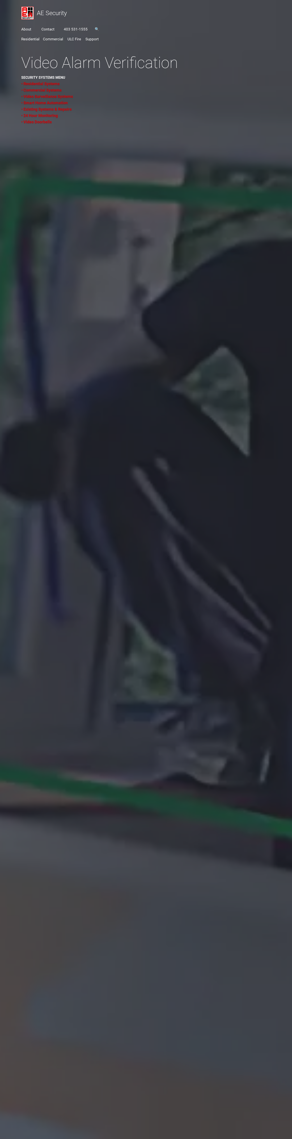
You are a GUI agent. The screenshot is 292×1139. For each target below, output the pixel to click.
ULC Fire (74, 39)
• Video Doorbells (36, 122)
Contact (48, 29)
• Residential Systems (40, 83)
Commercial (53, 39)
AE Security (52, 13)
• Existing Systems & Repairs (46, 109)
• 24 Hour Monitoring (39, 115)
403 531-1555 (76, 29)
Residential (30, 39)
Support (92, 39)
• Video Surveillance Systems (47, 96)
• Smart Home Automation (44, 102)
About (26, 29)
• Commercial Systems (41, 90)
